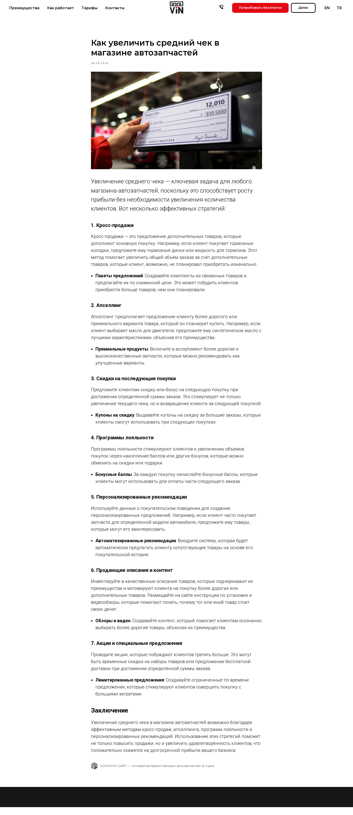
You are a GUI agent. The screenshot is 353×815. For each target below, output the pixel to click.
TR (339, 8)
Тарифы (89, 8)
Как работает (60, 8)
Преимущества (24, 8)
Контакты (114, 8)
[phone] (221, 7)
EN (327, 8)
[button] (260, 8)
